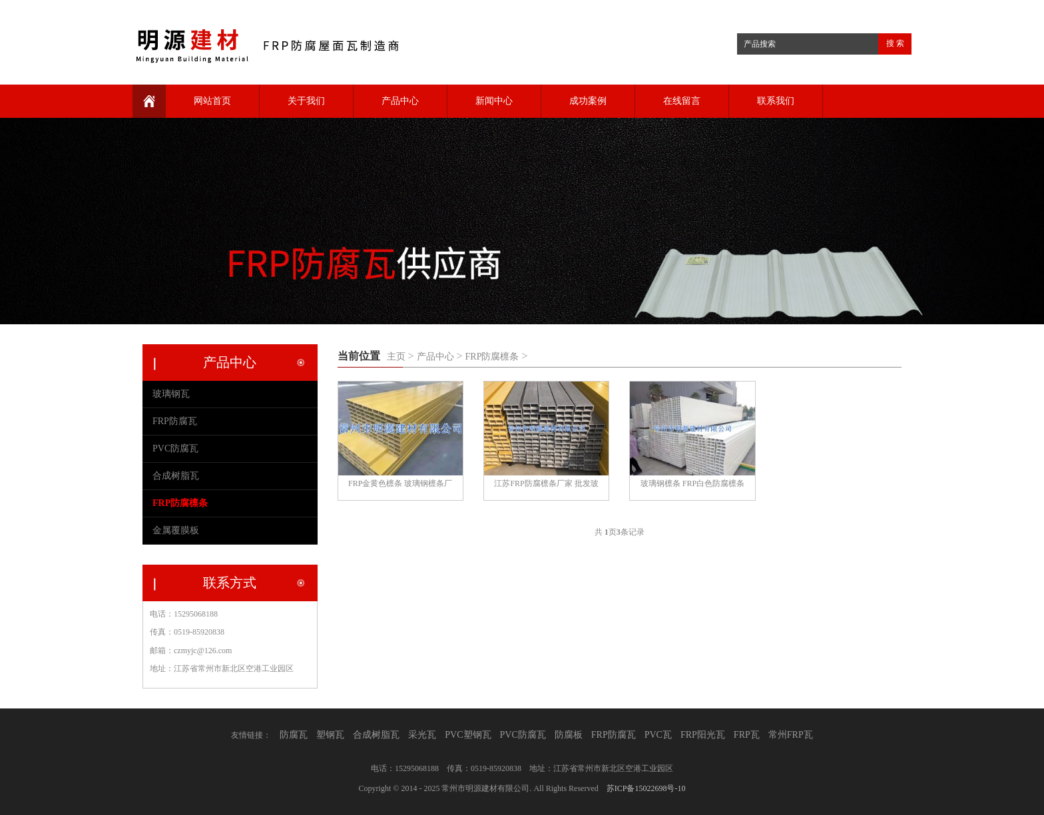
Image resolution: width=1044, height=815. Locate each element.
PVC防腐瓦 (175, 448)
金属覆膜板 (175, 530)
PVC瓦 (658, 735)
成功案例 (588, 101)
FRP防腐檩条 (492, 357)
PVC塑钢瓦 (468, 735)
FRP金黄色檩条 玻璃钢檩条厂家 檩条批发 (400, 485)
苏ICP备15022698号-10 (646, 788)
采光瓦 (422, 735)
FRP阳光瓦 (702, 735)
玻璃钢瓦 (171, 394)
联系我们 (775, 101)
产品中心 (400, 101)
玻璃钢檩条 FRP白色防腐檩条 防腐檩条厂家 (692, 485)
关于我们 (306, 101)
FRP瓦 (747, 735)
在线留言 (681, 101)
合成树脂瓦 (175, 476)
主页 (396, 357)
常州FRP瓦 (790, 735)
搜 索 (895, 43)
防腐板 (569, 735)
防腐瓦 (294, 735)
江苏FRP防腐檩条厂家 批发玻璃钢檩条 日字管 (546, 485)
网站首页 (212, 101)
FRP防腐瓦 (174, 421)
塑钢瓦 (330, 735)
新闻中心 (494, 101)
